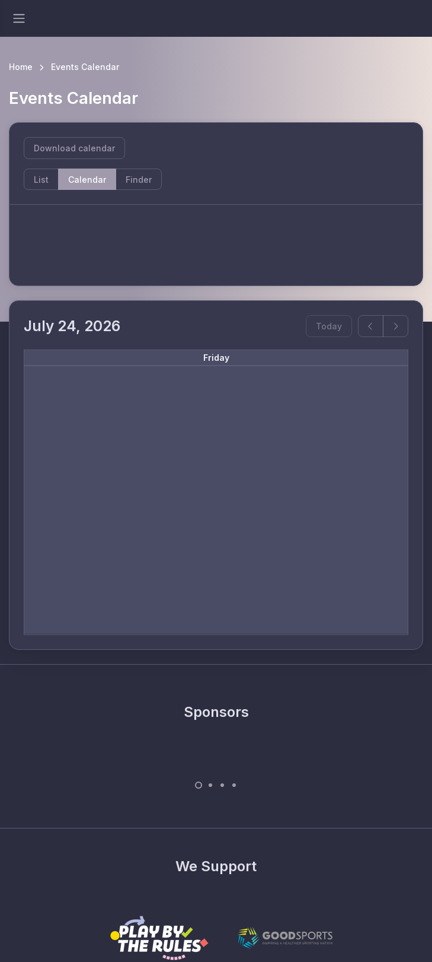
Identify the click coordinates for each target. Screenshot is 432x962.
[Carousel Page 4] (234, 785)
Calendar (87, 179)
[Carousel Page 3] (222, 785)
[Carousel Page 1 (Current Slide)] (198, 785)
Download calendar (74, 148)
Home (21, 67)
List (41, 179)
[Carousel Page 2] (210, 785)
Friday (216, 358)
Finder (139, 179)
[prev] (370, 326)
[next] (395, 326)
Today (329, 326)
